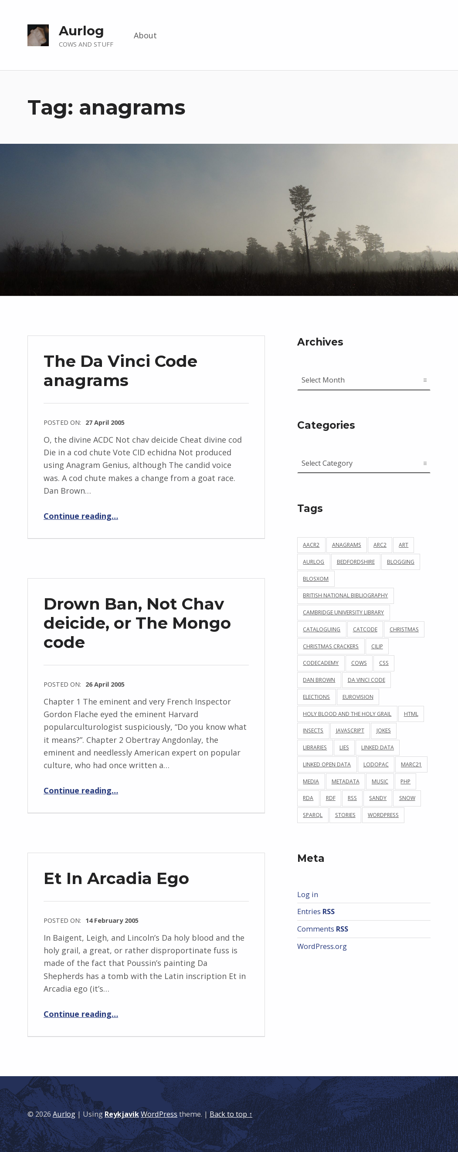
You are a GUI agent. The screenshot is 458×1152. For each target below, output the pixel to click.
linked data (377, 747)
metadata (346, 781)
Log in (307, 894)
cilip (377, 646)
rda (308, 798)
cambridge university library (343, 612)
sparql (312, 815)
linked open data (327, 764)
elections (316, 697)
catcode (365, 629)
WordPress (159, 1114)
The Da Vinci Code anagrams (120, 370)
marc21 (411, 764)
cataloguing (321, 629)
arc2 (380, 545)
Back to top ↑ (231, 1114)
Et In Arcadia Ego (116, 878)
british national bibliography (345, 595)
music (380, 781)
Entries (316, 911)
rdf (331, 798)
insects (313, 730)
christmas (404, 629)
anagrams (346, 545)
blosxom (316, 579)
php (405, 781)
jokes (384, 730)
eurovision (358, 697)
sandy (378, 798)
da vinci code (366, 680)
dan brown (319, 680)
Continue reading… (81, 516)
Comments (322, 929)
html (411, 714)
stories (345, 815)
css (384, 663)
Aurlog (81, 30)
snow (407, 798)
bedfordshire (356, 562)
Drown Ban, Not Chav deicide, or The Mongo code (137, 623)
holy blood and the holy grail (347, 714)
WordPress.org (322, 946)
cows (359, 663)
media (311, 781)
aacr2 (311, 545)
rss (352, 798)
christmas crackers (331, 646)
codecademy (321, 663)
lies (344, 747)
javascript (350, 730)
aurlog (313, 562)
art (403, 545)
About (145, 35)
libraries (315, 747)
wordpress (383, 815)
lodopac (376, 764)
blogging (400, 562)
